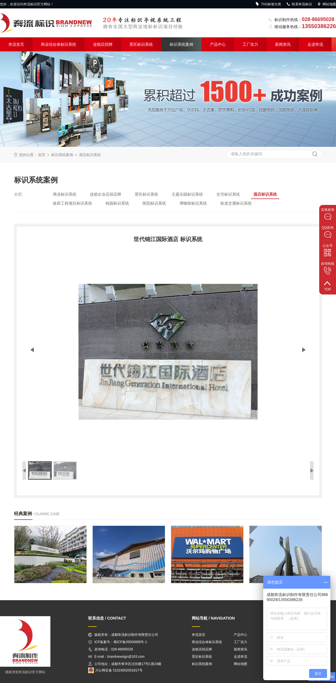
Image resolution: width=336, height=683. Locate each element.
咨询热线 (327, 268)
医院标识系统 (154, 203)
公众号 (328, 250)
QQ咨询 (328, 232)
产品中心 (218, 44)
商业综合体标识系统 (58, 44)
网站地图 (326, 4)
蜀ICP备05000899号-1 (130, 642)
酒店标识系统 (90, 155)
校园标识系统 (117, 203)
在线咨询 (327, 214)
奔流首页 (16, 44)
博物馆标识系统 (193, 203)
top (327, 285)
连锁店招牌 (103, 44)
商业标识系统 (64, 194)
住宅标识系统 (228, 194)
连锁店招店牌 (202, 649)
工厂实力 (250, 44)
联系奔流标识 (299, 4)
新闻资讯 (283, 44)
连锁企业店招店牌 (105, 194)
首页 (41, 155)
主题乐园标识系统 (187, 194)
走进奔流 (315, 44)
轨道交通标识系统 (236, 203)
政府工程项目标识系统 (72, 203)
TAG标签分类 (268, 4)
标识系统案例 (181, 44)
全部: (18, 194)
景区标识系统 (141, 44)
